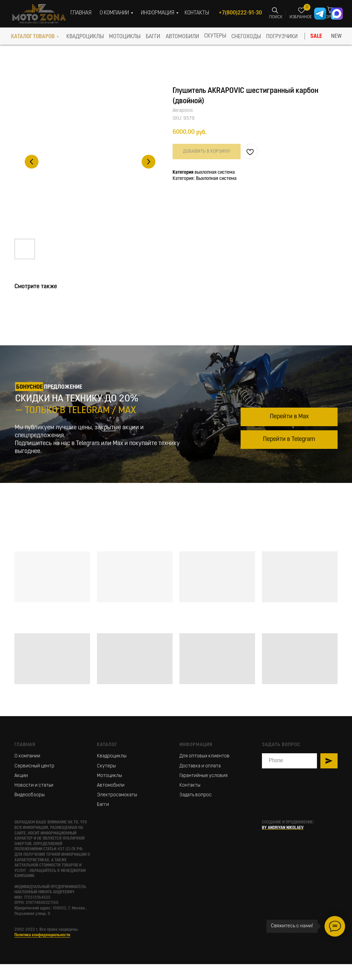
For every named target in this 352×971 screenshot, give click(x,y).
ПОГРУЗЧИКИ (282, 37)
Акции (21, 775)
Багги (103, 804)
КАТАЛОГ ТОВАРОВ (33, 37)
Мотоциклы (109, 775)
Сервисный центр (34, 766)
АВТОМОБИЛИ (182, 37)
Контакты (189, 785)
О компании (27, 756)
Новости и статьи (33, 785)
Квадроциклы (111, 756)
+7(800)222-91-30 (240, 13)
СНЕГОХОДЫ (246, 37)
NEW (336, 36)
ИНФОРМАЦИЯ (157, 13)
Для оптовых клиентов (204, 756)
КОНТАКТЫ (197, 13)
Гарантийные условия (203, 775)
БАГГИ (153, 37)
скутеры (215, 36)
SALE (316, 36)
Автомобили (110, 785)
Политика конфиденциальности (42, 935)
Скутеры (106, 766)
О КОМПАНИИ (114, 13)
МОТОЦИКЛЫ (125, 37)
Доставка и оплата (200, 766)
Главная (24, 744)
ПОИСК (276, 17)
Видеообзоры (29, 795)
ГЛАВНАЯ (80, 13)
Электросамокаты (117, 795)
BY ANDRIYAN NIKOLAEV (283, 828)
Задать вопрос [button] (195, 795)
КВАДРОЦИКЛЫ (85, 37)
